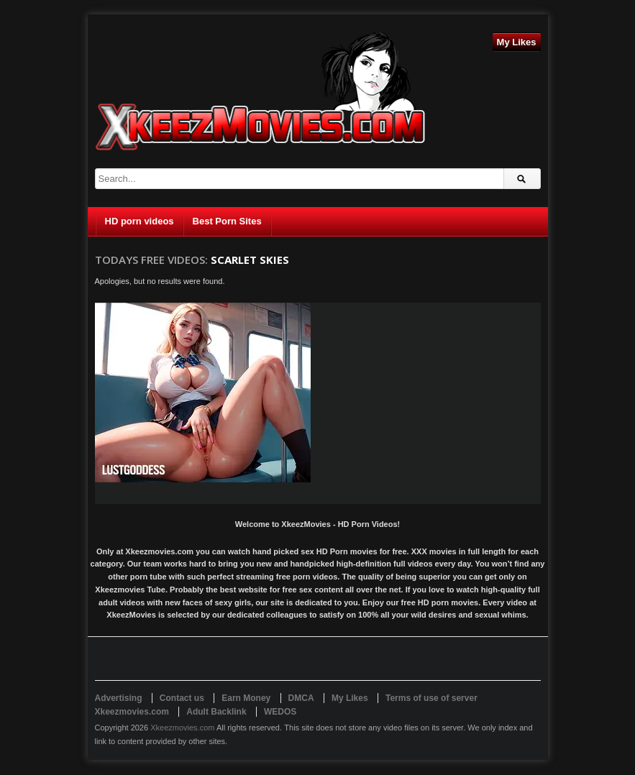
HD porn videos (139, 221)
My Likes (516, 42)
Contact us (182, 698)
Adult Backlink (216, 712)
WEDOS (280, 712)
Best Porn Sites (227, 221)
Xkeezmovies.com (182, 727)
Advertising (118, 698)
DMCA (301, 698)
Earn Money (245, 698)
